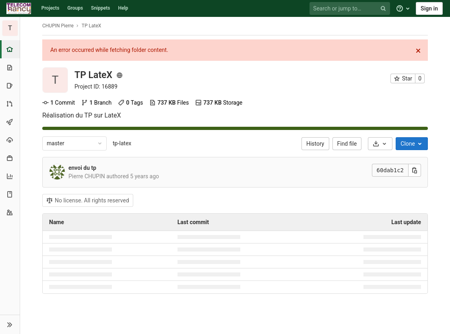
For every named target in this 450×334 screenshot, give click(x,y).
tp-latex (122, 143)
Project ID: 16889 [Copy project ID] (96, 86)
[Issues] (10, 85)
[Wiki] (10, 194)
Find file (347, 143)
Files (169, 102)
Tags (130, 102)
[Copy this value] (414, 170)
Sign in (429, 8)
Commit (58, 102)
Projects (50, 8)
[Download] (380, 143)
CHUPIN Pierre (58, 26)
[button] (10, 324)
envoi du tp (82, 168)
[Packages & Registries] (10, 158)
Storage (218, 102)
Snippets (100, 8)
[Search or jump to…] (351, 9)
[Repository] (10, 67)
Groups (75, 8)
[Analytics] (10, 176)
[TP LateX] (10, 28)
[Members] (10, 212)
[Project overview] (11, 49)
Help (123, 8)
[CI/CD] (10, 122)
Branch (96, 102)
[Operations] (10, 140)
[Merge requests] (10, 104)
